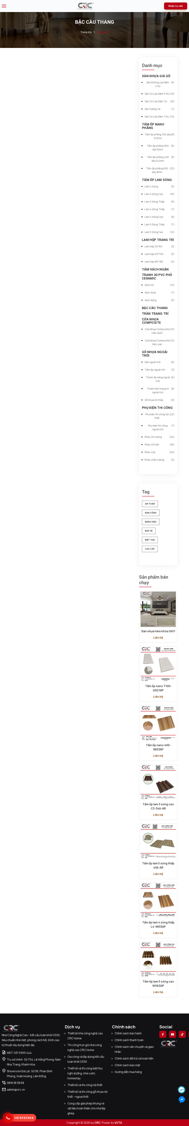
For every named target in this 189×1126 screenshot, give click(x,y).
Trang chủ (86, 32)
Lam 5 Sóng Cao (159, 232)
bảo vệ (149, 531)
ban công (150, 513)
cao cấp (150, 549)
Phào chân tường (159, 460)
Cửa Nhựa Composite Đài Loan (160, 342)
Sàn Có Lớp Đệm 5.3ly (159, 94)
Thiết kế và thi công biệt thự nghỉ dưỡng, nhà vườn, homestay (85, 1073)
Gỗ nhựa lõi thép (159, 400)
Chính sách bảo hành (128, 1033)
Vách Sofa (159, 292)
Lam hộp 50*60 (159, 246)
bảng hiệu (150, 522)
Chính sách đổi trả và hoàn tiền (134, 1058)
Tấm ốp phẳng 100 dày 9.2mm (159, 136)
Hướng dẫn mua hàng (128, 1072)
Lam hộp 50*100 (159, 254)
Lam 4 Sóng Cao (159, 217)
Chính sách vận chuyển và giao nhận (134, 1049)
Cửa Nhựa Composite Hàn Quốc (160, 331)
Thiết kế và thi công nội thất (84, 1085)
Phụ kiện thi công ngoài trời (161, 427)
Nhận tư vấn (175, 6)
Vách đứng (159, 300)
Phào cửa (159, 452)
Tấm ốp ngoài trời (159, 370)
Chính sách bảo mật (127, 1065)
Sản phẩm (102, 32)
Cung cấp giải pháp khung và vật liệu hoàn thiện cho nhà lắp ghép (86, 1108)
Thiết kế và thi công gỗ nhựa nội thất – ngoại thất (87, 1094)
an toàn (150, 504)
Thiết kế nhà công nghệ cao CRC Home (85, 1035)
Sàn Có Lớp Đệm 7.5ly (159, 116)
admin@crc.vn (13, 1089)
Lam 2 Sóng (159, 186)
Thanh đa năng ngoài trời (160, 379)
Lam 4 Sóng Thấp (159, 209)
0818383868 (24, 1118)
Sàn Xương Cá (159, 109)
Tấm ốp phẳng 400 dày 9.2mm (160, 159)
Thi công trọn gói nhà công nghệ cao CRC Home (84, 1047)
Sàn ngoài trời (159, 362)
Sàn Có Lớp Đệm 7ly (159, 101)
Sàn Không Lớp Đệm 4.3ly (160, 84)
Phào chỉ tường (159, 437)
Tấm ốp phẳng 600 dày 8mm (160, 170)
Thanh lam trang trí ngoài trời (161, 390)
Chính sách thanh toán (129, 1040)
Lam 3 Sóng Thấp (159, 201)
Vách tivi (159, 285)
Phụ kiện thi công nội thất (160, 416)
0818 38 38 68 (13, 1082)
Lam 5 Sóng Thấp (159, 224)
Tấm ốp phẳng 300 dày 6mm (160, 147)
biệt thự (150, 540)
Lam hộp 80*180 (159, 261)
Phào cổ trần (159, 444)
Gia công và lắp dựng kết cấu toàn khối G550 (85, 1059)
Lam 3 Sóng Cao (159, 194)
